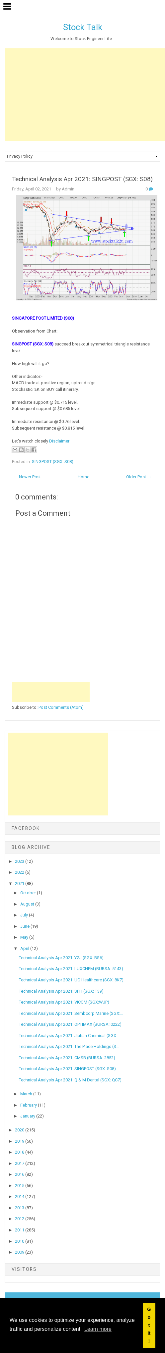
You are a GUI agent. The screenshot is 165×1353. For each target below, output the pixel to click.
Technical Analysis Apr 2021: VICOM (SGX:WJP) (64, 1002)
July (24, 914)
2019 (20, 1141)
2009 (20, 1252)
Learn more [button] (98, 1329)
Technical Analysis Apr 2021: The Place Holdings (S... (69, 1046)
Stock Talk (82, 27)
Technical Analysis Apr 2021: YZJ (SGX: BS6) (61, 957)
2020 (20, 1129)
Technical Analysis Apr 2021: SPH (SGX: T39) (61, 991)
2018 (20, 1152)
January (28, 1116)
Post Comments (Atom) (61, 707)
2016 (20, 1174)
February (29, 1105)
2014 (20, 1196)
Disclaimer (59, 441)
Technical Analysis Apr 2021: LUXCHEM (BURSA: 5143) (71, 968)
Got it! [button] (149, 1325)
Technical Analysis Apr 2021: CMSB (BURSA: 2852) (67, 1057)
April (25, 948)
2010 (20, 1241)
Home (83, 476)
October (28, 892)
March (26, 1093)
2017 (20, 1163)
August (27, 904)
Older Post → (138, 476)
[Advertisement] (85, 94)
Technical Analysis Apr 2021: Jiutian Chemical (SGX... (69, 1035)
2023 (20, 861)
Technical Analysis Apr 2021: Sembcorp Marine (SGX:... (71, 1013)
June (25, 926)
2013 (20, 1207)
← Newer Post (27, 476)
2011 (20, 1229)
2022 (20, 872)
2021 (20, 883)
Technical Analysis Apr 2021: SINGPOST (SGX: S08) (82, 179)
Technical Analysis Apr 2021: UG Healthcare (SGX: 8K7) (71, 979)
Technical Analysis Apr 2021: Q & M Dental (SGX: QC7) (70, 1079)
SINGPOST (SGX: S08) (52, 461)
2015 (20, 1185)
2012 (20, 1218)
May (24, 937)
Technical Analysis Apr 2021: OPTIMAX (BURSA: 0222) (70, 1024)
